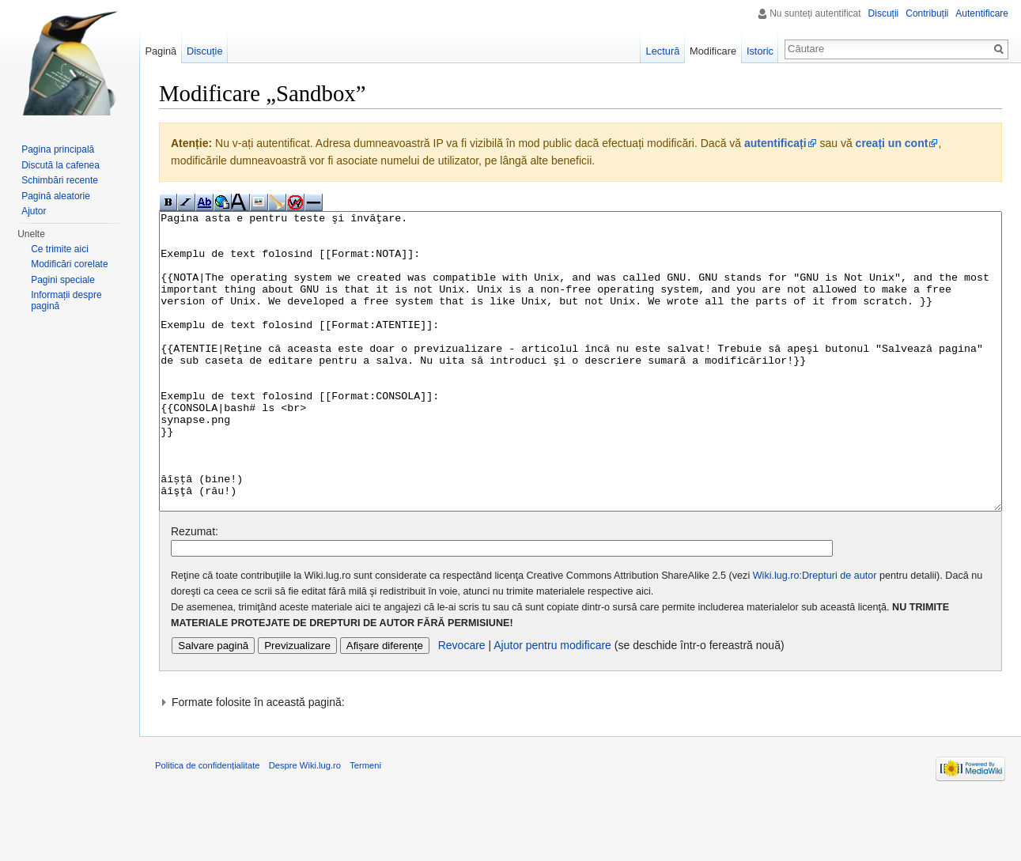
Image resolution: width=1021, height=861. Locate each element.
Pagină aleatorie (55, 196)
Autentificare (981, 13)
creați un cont (892, 143)
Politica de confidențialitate (207, 824)
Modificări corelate (69, 264)
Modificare (713, 51)
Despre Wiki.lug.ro (305, 824)
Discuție (205, 51)
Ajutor (33, 211)
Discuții (883, 13)
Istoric (760, 51)
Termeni (365, 824)
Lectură (663, 51)
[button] (580, 761)
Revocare (462, 704)
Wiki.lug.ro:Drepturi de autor (815, 634)
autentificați (775, 143)
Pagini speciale (63, 279)
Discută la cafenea (60, 165)
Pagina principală (57, 149)
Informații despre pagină (66, 300)
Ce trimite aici (60, 249)
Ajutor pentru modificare (552, 704)
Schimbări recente (59, 180)
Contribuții (927, 13)
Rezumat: (194, 590)
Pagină (160, 51)
